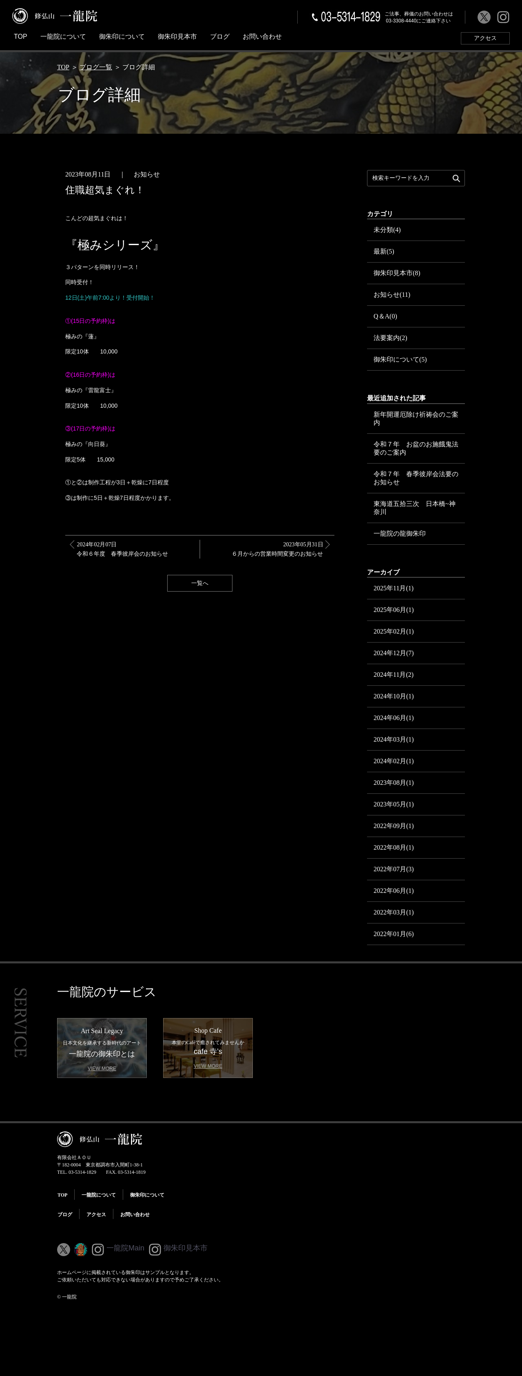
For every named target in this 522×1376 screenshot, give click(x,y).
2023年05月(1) (394, 804)
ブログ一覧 (96, 67)
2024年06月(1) (394, 717)
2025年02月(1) (394, 631)
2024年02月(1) (394, 761)
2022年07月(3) (394, 869)
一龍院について (63, 36)
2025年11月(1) (394, 588)
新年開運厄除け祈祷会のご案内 (416, 418)
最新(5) (384, 251)
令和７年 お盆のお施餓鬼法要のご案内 (416, 448)
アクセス (485, 38)
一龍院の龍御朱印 (400, 533)
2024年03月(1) (394, 739)
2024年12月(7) (394, 652)
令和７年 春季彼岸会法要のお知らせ (416, 478)
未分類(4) (387, 229)
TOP (20, 36)
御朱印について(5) (400, 359)
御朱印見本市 (177, 36)
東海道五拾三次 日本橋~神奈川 (415, 507)
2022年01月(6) (394, 933)
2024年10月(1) (394, 696)
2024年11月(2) (394, 674)
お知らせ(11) (392, 294)
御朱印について (122, 36)
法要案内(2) (390, 337)
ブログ (220, 36)
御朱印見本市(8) (397, 272)
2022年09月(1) (394, 825)
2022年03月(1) (394, 912)
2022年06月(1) (394, 890)
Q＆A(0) (385, 316)
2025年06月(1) (394, 609)
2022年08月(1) (394, 847)
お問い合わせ (262, 36)
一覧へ (199, 583)
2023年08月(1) (394, 782)
